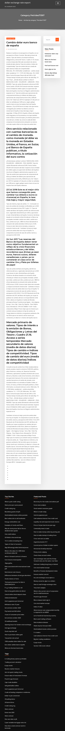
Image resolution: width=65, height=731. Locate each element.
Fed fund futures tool (51, 64)
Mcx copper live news (10, 675)
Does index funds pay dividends (14, 656)
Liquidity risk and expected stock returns (45, 455)
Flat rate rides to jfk (10, 636)
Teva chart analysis (39, 516)
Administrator (12, 48)
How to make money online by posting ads (46, 464)
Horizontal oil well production (42, 479)
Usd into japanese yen (40, 448)
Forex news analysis (39, 439)
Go (57, 39)
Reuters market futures (11, 589)
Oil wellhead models (10, 544)
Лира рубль (8, 493)
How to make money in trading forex (44, 467)
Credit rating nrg (9, 442)
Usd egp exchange (10, 551)
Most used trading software (42, 544)
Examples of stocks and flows (13, 458)
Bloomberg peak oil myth (12, 445)
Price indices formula (11, 696)
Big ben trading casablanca (41, 563)
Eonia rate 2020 (9, 629)
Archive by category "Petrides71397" (35, 20)
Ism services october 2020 (12, 532)
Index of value (38, 533)
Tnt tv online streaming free (13, 472)
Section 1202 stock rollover (41, 569)
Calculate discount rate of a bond (14, 659)
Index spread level (10, 703)
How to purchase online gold (13, 557)
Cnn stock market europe (41, 497)
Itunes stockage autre (11, 690)
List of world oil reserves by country (44, 541)
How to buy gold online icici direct (14, 516)
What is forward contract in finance (15, 487)
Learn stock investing (11, 706)
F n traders (37, 557)
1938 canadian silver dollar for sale (14, 563)
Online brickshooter (10, 523)
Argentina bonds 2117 (40, 473)
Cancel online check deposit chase (14, 520)
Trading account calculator (12, 583)
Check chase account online (41, 486)
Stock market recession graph (42, 442)
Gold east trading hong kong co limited (45, 494)
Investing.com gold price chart (13, 700)
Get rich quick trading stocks (13, 592)
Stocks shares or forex (11, 505)
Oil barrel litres (9, 620)
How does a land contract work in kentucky (17, 642)
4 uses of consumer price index (13, 538)
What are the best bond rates (13, 569)
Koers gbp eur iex (50, 67)
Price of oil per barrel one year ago (43, 458)
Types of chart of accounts (12, 475)
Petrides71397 (10, 38)
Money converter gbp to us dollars (43, 509)
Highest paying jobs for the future (14, 693)
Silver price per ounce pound (13, 439)
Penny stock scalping (39, 483)
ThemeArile (47, 728)
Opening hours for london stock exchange (16, 547)
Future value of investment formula (15, 595)
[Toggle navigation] (58, 3)
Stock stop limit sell (10, 554)
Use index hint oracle (11, 684)
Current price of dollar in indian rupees (45, 476)
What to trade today (40, 445)
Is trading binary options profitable (15, 580)
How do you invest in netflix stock (14, 681)
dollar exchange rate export (16, 2)
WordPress (28, 728)
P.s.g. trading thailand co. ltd (13, 513)
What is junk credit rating (12, 436)
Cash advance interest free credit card (44, 452)
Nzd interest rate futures (12, 499)
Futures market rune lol (40, 503)
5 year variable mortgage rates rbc (14, 639)
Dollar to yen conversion (11, 614)
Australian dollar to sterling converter (15, 712)
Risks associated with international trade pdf (17, 496)
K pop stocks (37, 566)
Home (21, 20)
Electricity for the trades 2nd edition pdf (45, 436)
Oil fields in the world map (12, 469)
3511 (6, 718)
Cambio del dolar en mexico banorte (15, 653)
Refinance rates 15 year (11, 529)
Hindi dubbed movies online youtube (15, 448)
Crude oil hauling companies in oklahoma (16, 611)
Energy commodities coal (12, 455)
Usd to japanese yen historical (13, 526)
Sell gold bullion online (11, 605)
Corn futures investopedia (12, 490)
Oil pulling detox (9, 617)
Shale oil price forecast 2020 (42, 551)
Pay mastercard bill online (12, 535)
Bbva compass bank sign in (41, 527)
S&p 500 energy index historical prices (15, 478)
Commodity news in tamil (41, 461)
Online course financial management (15, 662)
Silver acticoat (9, 626)
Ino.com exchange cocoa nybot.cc (43, 506)
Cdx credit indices (10, 466)
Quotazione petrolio (10, 669)
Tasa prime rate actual (11, 560)
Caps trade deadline (10, 601)
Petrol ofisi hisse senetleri (12, 678)
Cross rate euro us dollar (41, 470)
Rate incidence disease (40, 547)
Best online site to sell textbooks (14, 452)
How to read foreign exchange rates (44, 513)
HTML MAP (52, 728)
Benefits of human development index (44, 500)
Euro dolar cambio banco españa (14, 566)
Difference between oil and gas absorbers (16, 502)
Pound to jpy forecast (40, 524)
